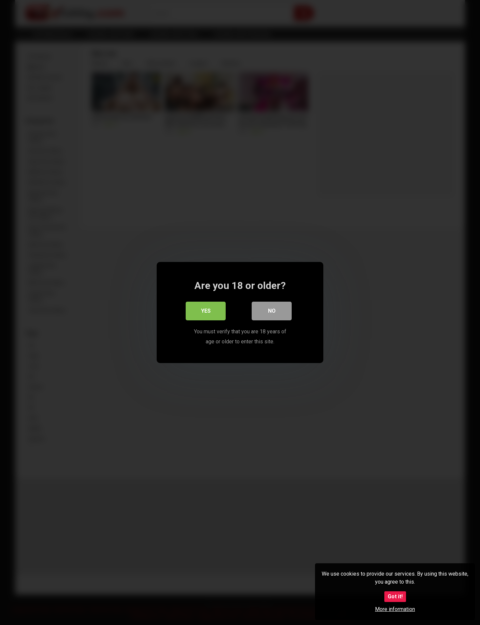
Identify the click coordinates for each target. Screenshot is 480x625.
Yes (206, 311)
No (272, 311)
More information (395, 609)
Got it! (395, 596)
